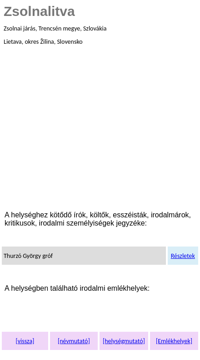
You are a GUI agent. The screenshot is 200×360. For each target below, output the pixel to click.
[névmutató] (74, 341)
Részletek (183, 256)
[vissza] (24, 341)
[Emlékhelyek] (174, 341)
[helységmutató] (124, 341)
